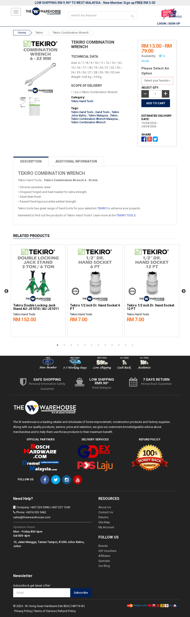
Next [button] (183, 291)
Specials (104, 561)
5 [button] (84, 345)
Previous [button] (6, 291)
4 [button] (78, 345)
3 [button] (71, 345)
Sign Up (174, 23)
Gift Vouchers (107, 551)
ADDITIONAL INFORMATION (76, 161)
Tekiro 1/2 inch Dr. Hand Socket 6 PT (95, 307)
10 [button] (119, 345)
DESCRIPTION (31, 161)
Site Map (104, 522)
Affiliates (104, 556)
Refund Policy (67, 611)
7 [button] (98, 345)
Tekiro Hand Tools (82, 101)
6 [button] (91, 345)
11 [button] (125, 345)
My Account (106, 527)
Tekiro (39, 32)
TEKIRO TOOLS (126, 215)
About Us (104, 507)
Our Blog (104, 566)
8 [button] (105, 345)
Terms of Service (45, 611)
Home (22, 32)
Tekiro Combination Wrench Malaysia (94, 119)
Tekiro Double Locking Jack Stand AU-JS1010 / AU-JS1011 (36, 307)
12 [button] (132, 345)
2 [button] (64, 345)
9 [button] (112, 345)
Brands (103, 546)
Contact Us (105, 512)
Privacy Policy (23, 611)
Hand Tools (102, 112)
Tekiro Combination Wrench (70, 32)
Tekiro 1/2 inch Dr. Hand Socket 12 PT (150, 307)
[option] (38, 289)
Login (161, 23)
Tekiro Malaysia (98, 115)
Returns (103, 517)
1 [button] (57, 345)
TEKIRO (102, 208)
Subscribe (81, 592)
